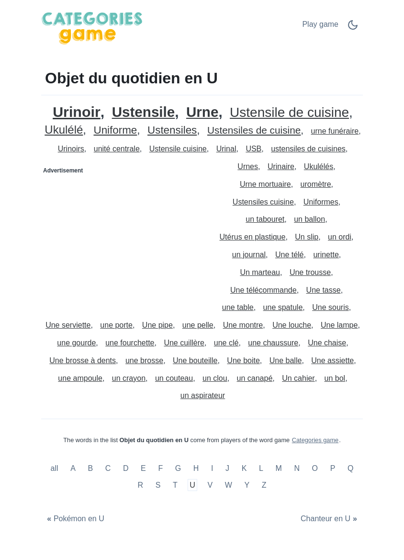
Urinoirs (71, 149)
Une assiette (332, 360)
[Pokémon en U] (74, 519)
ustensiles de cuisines (308, 149)
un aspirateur (202, 395)
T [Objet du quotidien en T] (175, 485)
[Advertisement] (122, 238)
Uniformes (320, 202)
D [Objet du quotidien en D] (126, 468)
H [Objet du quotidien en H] (196, 468)
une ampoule (80, 378)
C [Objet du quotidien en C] (108, 468)
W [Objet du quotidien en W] (228, 485)
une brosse (144, 360)
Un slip (306, 237)
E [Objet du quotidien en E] (143, 468)
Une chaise (327, 343)
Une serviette (67, 325)
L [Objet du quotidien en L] (261, 468)
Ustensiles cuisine (263, 202)
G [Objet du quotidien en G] (178, 468)
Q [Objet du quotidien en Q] (350, 468)
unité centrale (117, 149)
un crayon (129, 378)
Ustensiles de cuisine (254, 131)
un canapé (255, 378)
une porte (116, 325)
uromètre (316, 184)
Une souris (330, 307)
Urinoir (77, 112)
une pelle (197, 325)
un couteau (174, 378)
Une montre (243, 325)
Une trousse (310, 272)
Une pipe (157, 325)
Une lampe (339, 325)
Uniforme (115, 131)
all (55, 468)
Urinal (226, 149)
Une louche (291, 325)
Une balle (285, 360)
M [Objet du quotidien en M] (278, 468)
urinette (325, 255)
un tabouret (265, 219)
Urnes (247, 166)
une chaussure (273, 343)
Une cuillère (184, 343)
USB (253, 149)
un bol (335, 378)
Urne (202, 112)
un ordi (339, 237)
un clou (214, 378)
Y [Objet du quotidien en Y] (246, 485)
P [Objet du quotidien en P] (333, 468)
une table (238, 307)
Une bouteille (195, 360)
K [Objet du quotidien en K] (244, 468)
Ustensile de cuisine (289, 113)
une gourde (76, 343)
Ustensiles (172, 131)
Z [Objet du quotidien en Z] (264, 485)
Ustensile (143, 112)
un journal (249, 255)
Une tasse (323, 290)
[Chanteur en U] (330, 519)
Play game (320, 24)
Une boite (243, 360)
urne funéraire (335, 131)
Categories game (315, 440)
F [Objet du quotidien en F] (160, 468)
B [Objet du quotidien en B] (90, 468)
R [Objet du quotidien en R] (140, 485)
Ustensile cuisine (178, 149)
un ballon (309, 219)
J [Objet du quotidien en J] (227, 468)
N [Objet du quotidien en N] (297, 468)
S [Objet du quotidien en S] (158, 485)
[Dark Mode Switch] (353, 28)
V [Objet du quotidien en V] (210, 485)
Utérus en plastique (253, 237)
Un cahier (298, 378)
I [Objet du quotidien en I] (212, 468)
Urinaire (281, 166)
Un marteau (260, 272)
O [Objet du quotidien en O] (315, 468)
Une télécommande (263, 290)
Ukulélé (64, 130)
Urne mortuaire (265, 184)
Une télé (289, 255)
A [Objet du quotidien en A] (73, 468)
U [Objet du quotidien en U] (192, 485)
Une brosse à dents (82, 360)
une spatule (283, 307)
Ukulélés (318, 166)
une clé (226, 343)
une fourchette (129, 343)
